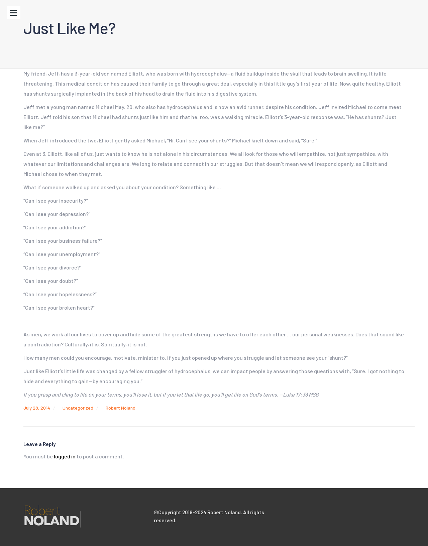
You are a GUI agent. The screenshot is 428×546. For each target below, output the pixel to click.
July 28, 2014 (36, 408)
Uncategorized (78, 408)
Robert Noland (120, 408)
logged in (65, 456)
